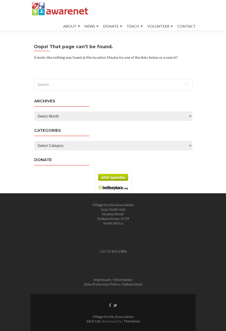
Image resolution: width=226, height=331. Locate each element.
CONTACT (186, 26)
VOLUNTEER (158, 26)
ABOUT (69, 26)
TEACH (133, 26)
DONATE (111, 26)
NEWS (89, 26)
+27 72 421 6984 (113, 251)
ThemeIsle (131, 321)
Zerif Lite (93, 321)
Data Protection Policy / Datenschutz (113, 284)
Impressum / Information (113, 279)
